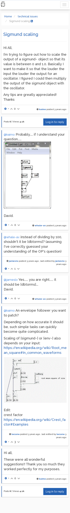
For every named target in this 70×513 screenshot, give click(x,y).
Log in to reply (55, 121)
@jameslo (11, 280)
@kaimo (9, 134)
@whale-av (12, 237)
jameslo (13, 261)
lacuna (16, 434)
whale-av (40, 225)
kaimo (42, 109)
